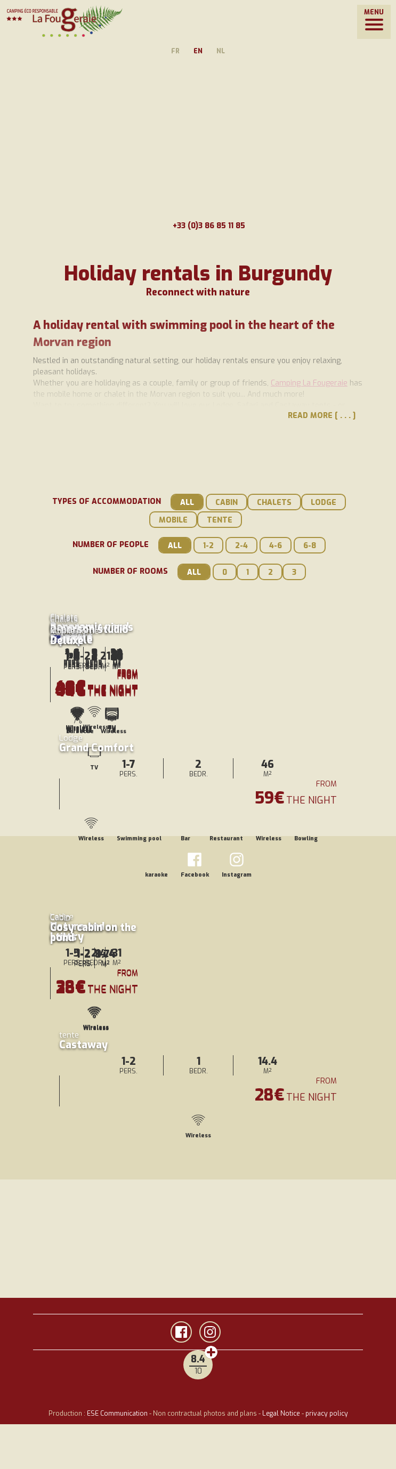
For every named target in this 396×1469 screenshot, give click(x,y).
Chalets (274, 502)
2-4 (241, 546)
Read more (310, 416)
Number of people (110, 545)
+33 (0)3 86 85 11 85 (198, 226)
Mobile (173, 520)
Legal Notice (281, 1413)
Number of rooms (130, 571)
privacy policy (326, 1413)
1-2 (208, 546)
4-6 (275, 546)
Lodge (323, 502)
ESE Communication (117, 1413)
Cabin (226, 502)
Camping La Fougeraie (309, 383)
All (187, 502)
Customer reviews (211, 1352)
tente (219, 520)
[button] (374, 22)
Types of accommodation (106, 501)
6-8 (309, 546)
